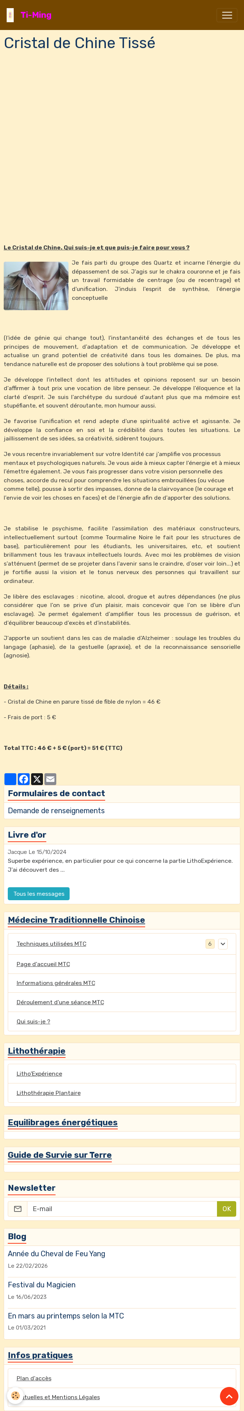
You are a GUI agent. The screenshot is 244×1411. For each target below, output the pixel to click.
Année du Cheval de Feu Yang (56, 1253)
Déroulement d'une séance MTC (60, 1002)
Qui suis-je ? (33, 1021)
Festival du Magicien (42, 1284)
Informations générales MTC (56, 982)
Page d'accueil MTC (43, 964)
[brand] (31, 15)
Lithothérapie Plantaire (49, 1092)
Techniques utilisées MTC (51, 943)
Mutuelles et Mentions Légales (58, 1397)
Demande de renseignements (56, 810)
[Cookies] (15, 1395)
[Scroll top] (229, 1396)
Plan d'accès (34, 1378)
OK (227, 1209)
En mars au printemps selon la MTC (66, 1315)
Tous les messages (38, 893)
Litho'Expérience (39, 1073)
